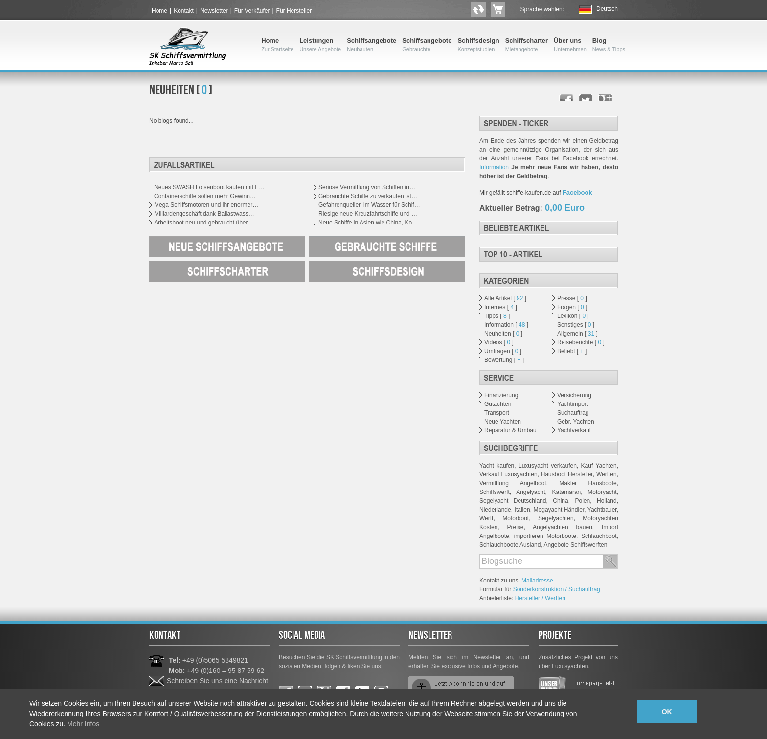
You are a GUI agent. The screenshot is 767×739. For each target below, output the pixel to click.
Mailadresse (537, 580)
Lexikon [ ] (573, 316)
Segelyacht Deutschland (512, 500)
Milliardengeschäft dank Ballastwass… (204, 213)
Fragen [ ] (572, 307)
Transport (496, 412)
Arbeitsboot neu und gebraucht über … (204, 222)
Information (494, 167)
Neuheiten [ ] (503, 333)
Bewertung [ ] (504, 360)
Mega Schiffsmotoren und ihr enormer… (206, 205)
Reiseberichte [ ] (581, 342)
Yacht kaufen (496, 465)
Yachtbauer (602, 509)
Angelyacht (530, 492)
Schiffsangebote (371, 45)
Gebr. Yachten (575, 421)
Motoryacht (601, 492)
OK (667, 712)
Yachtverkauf (574, 430)
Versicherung (574, 395)
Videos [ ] (499, 342)
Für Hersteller (294, 10)
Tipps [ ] (497, 316)
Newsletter (214, 10)
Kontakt (184, 10)
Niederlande (495, 509)
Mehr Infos (83, 724)
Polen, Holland (596, 500)
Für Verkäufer (252, 10)
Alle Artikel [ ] (505, 298)
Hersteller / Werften (540, 598)
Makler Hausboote (587, 483)
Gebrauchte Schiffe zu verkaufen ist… (367, 196)
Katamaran (566, 492)
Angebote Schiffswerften (575, 544)
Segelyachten (556, 518)
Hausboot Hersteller (567, 474)
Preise (515, 527)
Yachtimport (572, 404)
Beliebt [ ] (572, 351)
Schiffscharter (526, 45)
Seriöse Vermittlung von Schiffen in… (366, 187)
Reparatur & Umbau (510, 430)
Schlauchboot (599, 536)
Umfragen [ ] (502, 351)
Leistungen (320, 45)
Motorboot (515, 518)
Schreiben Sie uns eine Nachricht (217, 681)
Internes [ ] (500, 307)
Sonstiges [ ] (575, 324)
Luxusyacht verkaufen (548, 465)
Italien (522, 509)
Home (159, 10)
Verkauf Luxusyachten (508, 474)
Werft (486, 518)
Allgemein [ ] (577, 333)
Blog (608, 45)
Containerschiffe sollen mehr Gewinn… (205, 196)
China (560, 500)
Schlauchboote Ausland (510, 544)
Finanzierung (501, 395)
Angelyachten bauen (562, 527)
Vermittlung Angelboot (512, 483)
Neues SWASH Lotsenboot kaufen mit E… (209, 187)
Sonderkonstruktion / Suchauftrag (556, 589)
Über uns (570, 45)
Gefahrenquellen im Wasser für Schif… (369, 205)
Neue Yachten (502, 421)
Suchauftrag (573, 412)
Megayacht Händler (559, 509)
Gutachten (497, 404)
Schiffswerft (494, 492)
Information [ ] (506, 324)
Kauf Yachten (599, 465)
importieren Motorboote (545, 536)
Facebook (577, 192)
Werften (606, 474)
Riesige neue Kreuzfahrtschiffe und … (367, 213)
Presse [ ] (572, 298)
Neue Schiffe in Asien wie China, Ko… (368, 222)
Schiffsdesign (478, 45)
